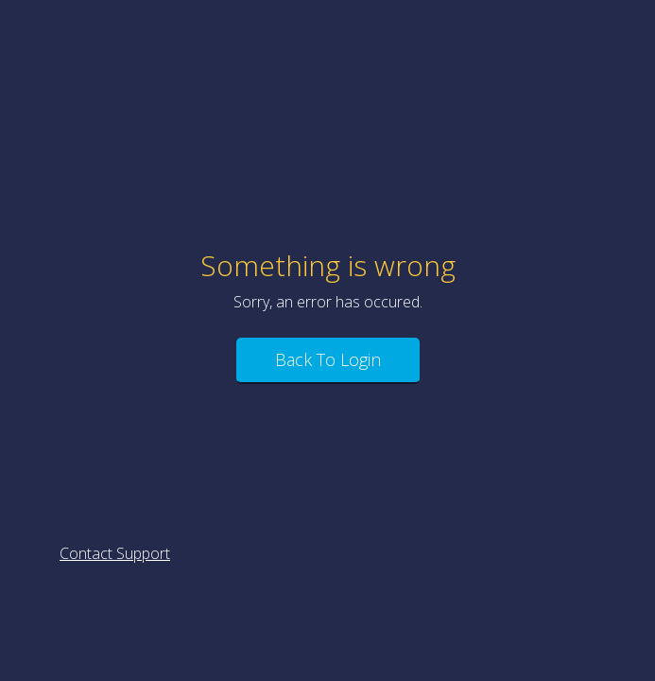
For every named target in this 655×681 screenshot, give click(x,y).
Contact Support (115, 553)
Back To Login (328, 359)
